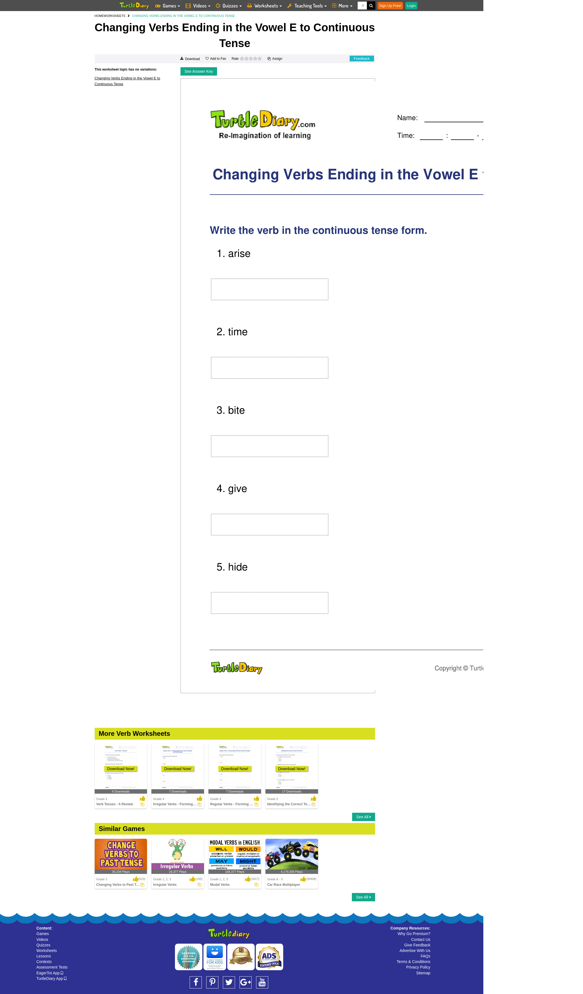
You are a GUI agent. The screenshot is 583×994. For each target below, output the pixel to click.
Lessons (44, 956)
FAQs (425, 956)
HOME (99, 15)
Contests (44, 961)
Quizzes (44, 945)
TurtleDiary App (52, 978)
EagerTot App (50, 973)
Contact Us (420, 939)
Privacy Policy (418, 967)
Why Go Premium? (414, 933)
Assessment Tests (52, 967)
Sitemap (423, 973)
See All (363, 817)
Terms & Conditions (413, 961)
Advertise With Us (414, 950)
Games (43, 933)
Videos (42, 939)
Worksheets (47, 950)
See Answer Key (199, 71)
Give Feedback (417, 945)
